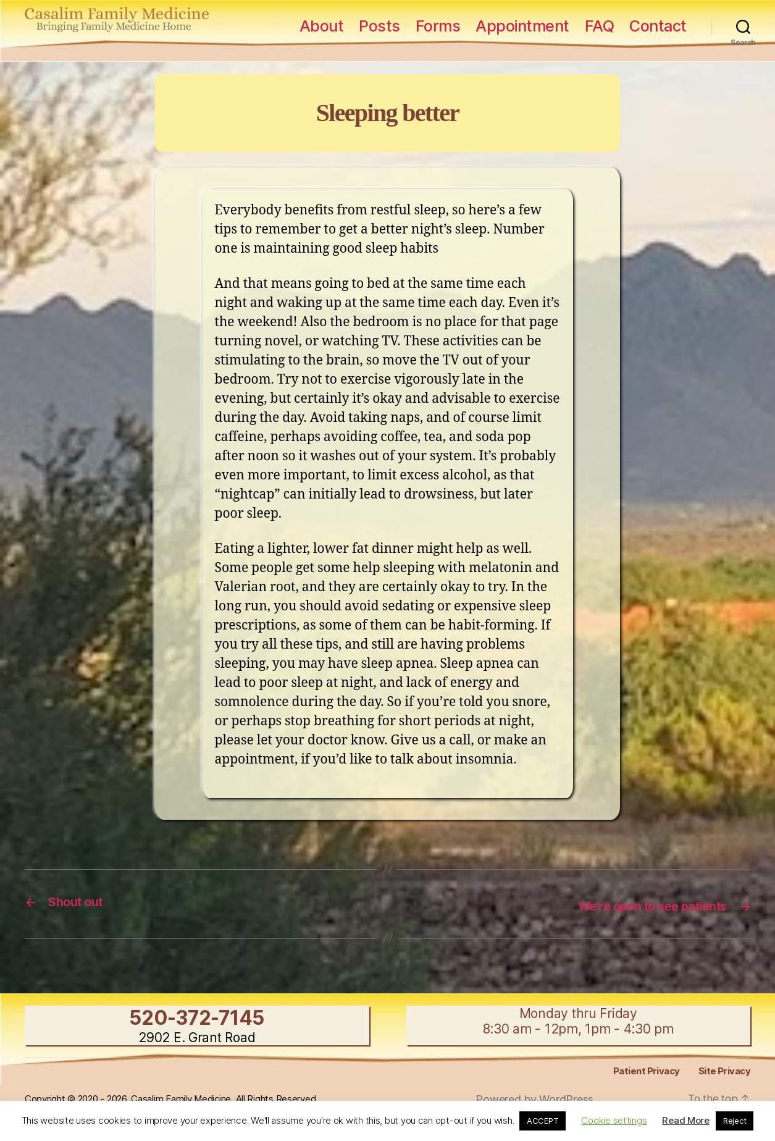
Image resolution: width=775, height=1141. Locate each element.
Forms (438, 26)
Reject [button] (734, 1121)
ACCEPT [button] (542, 1121)
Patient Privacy (648, 1070)
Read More (686, 1120)
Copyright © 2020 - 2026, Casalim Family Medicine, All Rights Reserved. (185, 1097)
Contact (658, 26)
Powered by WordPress (534, 1098)
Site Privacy (724, 1070)
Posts (379, 26)
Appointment (522, 26)
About (322, 26)
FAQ (599, 26)
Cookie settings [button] (614, 1120)
